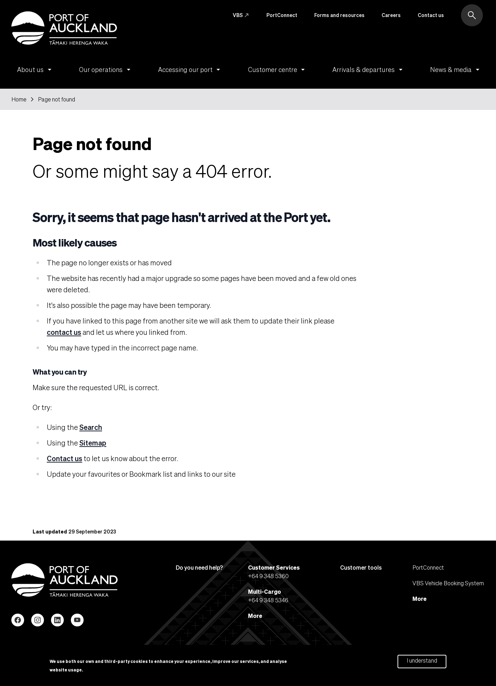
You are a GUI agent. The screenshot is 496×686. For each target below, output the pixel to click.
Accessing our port (190, 69)
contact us (64, 332)
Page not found (56, 99)
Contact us (431, 15)
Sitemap (92, 442)
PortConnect (281, 15)
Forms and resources (339, 15)
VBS (241, 15)
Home (19, 99)
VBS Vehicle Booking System (448, 583)
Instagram (37, 620)
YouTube (77, 620)
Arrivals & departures (368, 69)
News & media (456, 69)
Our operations (106, 69)
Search (90, 427)
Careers (391, 15)
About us (35, 69)
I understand (422, 662)
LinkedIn (57, 620)
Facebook (17, 620)
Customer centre (278, 69)
